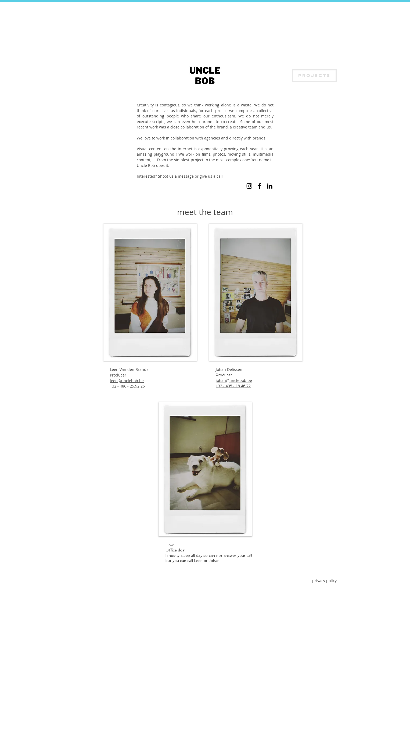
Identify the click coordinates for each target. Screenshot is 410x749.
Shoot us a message (176, 176)
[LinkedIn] (270, 186)
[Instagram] (249, 186)
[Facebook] (259, 186)
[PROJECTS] (314, 75)
